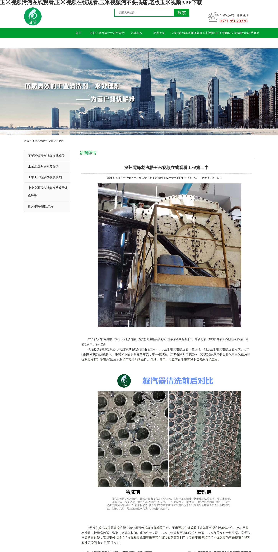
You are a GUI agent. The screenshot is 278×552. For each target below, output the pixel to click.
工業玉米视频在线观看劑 (45, 177)
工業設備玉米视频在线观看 (46, 155)
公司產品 (136, 32)
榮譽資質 (159, 32)
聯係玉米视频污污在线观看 (242, 32)
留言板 (78, 43)
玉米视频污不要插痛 (184, 32)
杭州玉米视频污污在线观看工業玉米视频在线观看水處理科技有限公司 (156, 178)
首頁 (78, 32)
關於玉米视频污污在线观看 (107, 32)
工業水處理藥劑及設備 (43, 166)
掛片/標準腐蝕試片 (40, 206)
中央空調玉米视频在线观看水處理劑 (48, 191)
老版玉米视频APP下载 (211, 32)
